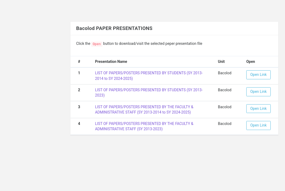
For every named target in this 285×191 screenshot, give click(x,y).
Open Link (258, 74)
